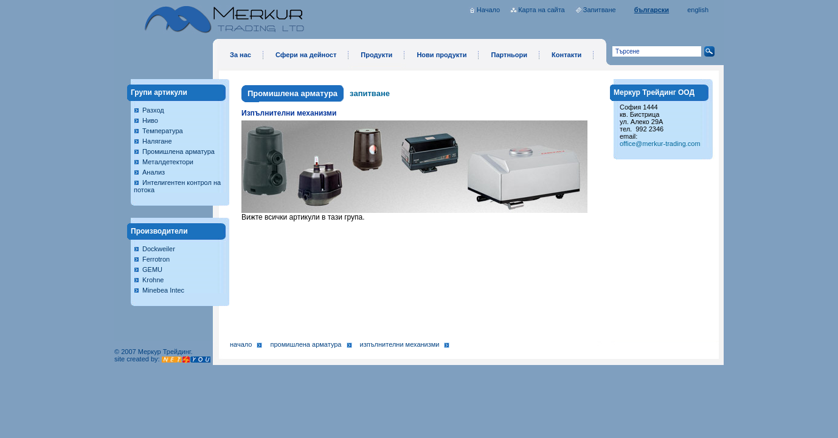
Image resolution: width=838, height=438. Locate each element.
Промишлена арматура (178, 151)
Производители (159, 231)
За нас (240, 54)
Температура (162, 130)
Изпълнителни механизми (400, 344)
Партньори (509, 54)
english (697, 9)
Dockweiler (158, 248)
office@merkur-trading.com (660, 143)
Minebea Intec (163, 290)
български (651, 9)
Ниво (150, 120)
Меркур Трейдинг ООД (654, 92)
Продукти (376, 54)
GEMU (152, 269)
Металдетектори (167, 161)
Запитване (599, 9)
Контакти (566, 54)
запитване (370, 93)
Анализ (153, 172)
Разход (153, 110)
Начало (488, 9)
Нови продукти (441, 54)
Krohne (153, 279)
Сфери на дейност (305, 54)
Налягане (157, 141)
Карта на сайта (541, 9)
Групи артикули (159, 92)
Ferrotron (156, 259)
